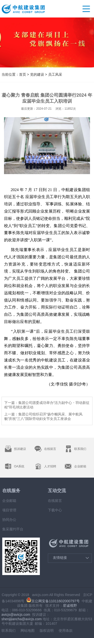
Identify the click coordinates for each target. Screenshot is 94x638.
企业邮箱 (9, 501)
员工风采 (55, 74)
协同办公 (9, 520)
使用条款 (66, 631)
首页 (22, 74)
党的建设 (37, 74)
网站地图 (28, 631)
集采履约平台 (12, 529)
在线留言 (55, 501)
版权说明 (47, 631)
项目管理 (9, 510)
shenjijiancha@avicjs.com (22, 619)
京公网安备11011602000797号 (53, 601)
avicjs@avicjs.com (16, 615)
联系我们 (9, 631)
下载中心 (55, 510)
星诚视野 (70, 606)
